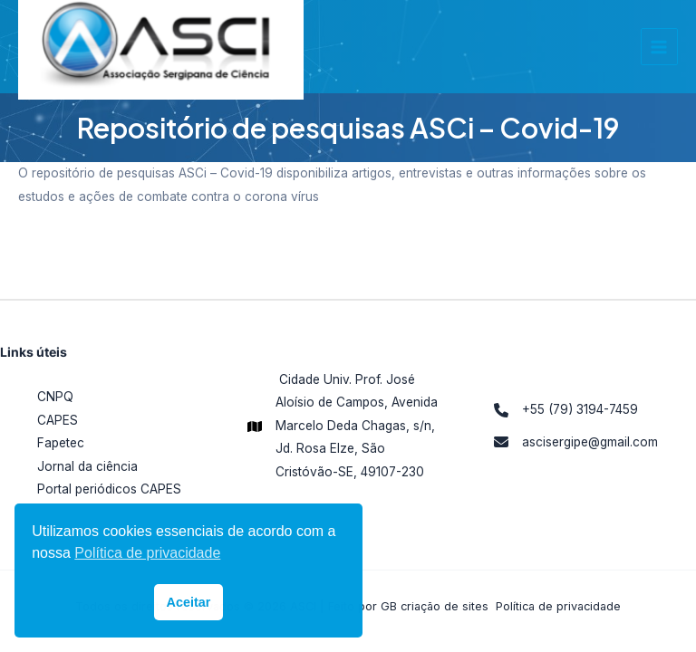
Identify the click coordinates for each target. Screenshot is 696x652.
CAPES (57, 420)
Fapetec (60, 443)
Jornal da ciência (87, 466)
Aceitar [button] (189, 602)
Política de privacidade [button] (147, 553)
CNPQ (55, 396)
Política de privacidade (558, 606)
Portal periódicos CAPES (109, 489)
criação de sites (444, 606)
